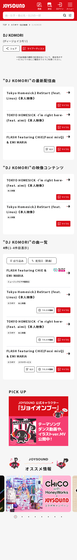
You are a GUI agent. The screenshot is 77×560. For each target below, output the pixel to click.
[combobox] (42, 260)
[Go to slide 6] (48, 516)
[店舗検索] (50, 6)
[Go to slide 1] (15, 516)
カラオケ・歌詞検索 (19, 25)
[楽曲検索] (39, 6)
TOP (5, 25)
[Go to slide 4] (35, 516)
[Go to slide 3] (28, 516)
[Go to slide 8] (61, 516)
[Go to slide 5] (41, 516)
